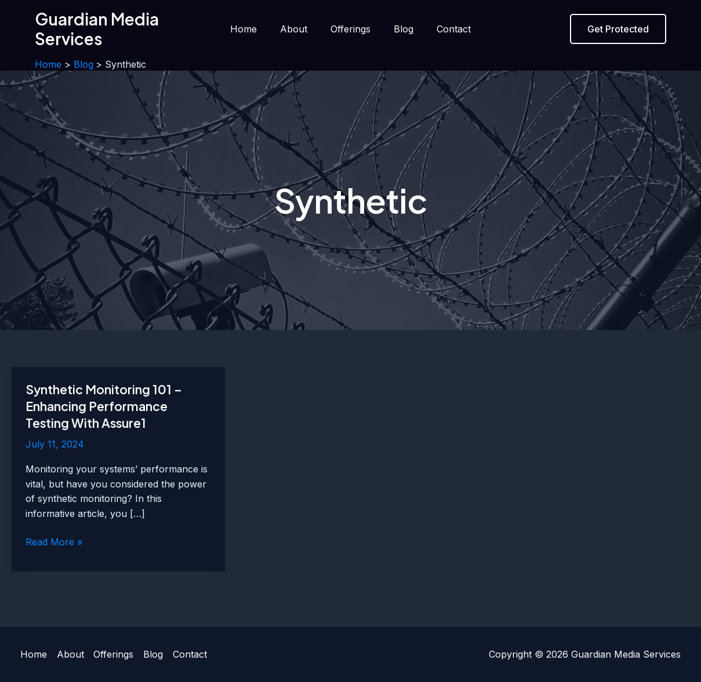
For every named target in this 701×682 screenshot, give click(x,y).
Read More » (54, 542)
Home (252, 29)
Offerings (350, 29)
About (298, 29)
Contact (444, 29)
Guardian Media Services (97, 29)
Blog (399, 29)
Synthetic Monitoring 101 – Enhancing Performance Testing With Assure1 (106, 405)
